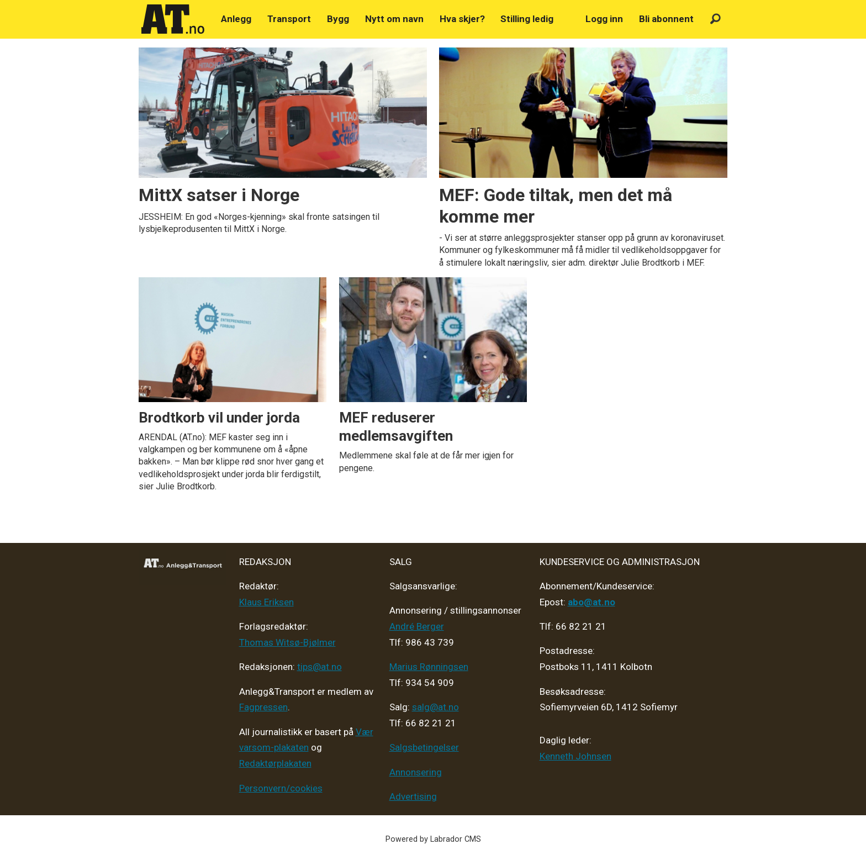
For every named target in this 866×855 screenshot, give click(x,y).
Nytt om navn (394, 18)
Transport (289, 18)
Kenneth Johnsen (575, 756)
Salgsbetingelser (424, 747)
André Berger (416, 626)
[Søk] (715, 19)
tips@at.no (319, 666)
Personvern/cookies (281, 788)
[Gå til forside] (172, 19)
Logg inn (604, 18)
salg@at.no (435, 706)
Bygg (338, 18)
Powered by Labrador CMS (433, 839)
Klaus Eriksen (266, 602)
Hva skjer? (462, 18)
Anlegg (236, 18)
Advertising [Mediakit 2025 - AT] (413, 796)
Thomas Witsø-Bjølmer (287, 642)
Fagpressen (263, 706)
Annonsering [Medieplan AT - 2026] (415, 772)
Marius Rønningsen (428, 666)
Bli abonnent (666, 18)
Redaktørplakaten (275, 763)
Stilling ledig (526, 18)
